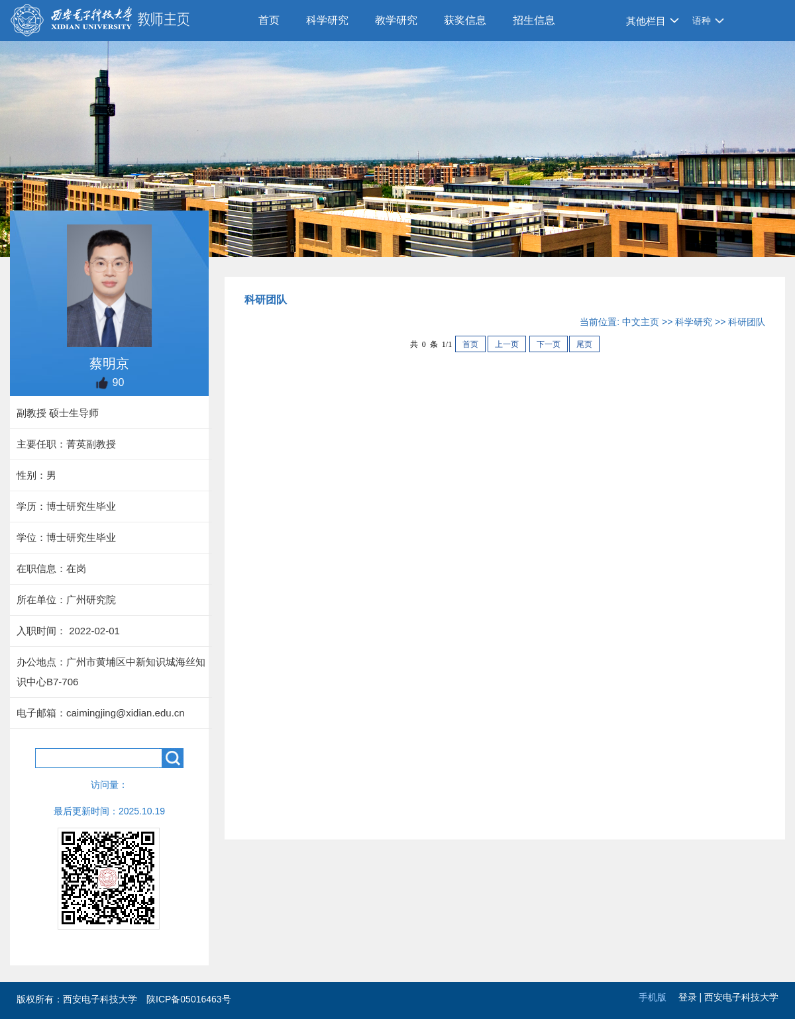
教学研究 (396, 20)
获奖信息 (465, 20)
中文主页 (640, 321)
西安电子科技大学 (741, 997)
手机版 (652, 997)
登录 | (691, 997)
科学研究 (327, 20)
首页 (269, 20)
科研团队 (746, 321)
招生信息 (534, 20)
